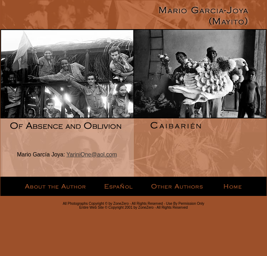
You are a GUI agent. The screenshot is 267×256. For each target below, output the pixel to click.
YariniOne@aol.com (91, 154)
